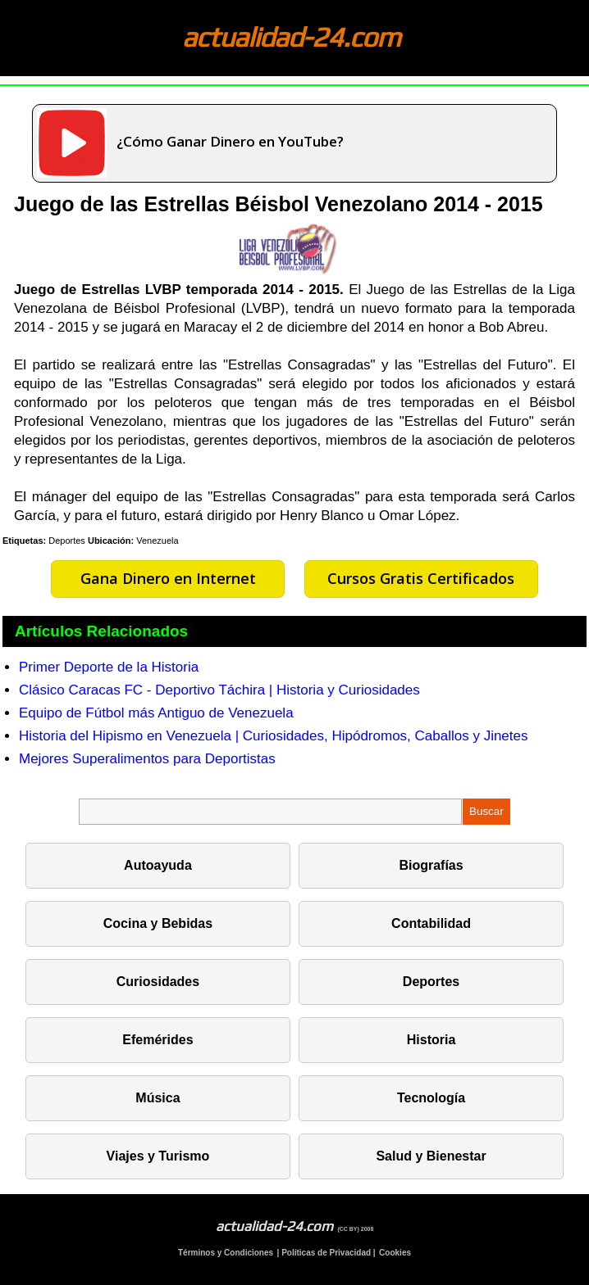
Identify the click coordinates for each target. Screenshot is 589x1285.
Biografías (431, 865)
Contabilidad (431, 923)
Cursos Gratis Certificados (420, 578)
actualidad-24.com (291, 36)
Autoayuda (158, 865)
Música (157, 1098)
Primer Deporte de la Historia (109, 667)
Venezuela (157, 540)
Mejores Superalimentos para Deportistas (147, 759)
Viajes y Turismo (158, 1156)
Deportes (66, 540)
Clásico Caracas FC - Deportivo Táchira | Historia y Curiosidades (219, 690)
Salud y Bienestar (431, 1156)
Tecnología (431, 1098)
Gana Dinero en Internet (168, 578)
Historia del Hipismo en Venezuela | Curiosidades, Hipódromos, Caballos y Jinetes (273, 736)
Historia (431, 1040)
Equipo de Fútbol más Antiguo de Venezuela (156, 713)
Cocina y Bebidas (157, 923)
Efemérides (157, 1040)
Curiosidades (157, 982)
